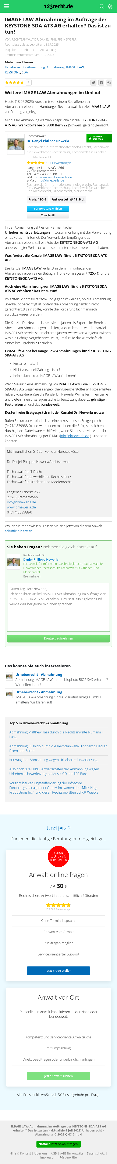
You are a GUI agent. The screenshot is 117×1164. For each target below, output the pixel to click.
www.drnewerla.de (21, 507)
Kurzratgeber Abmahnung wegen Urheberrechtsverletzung (53, 760)
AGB (54, 1153)
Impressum (48, 1157)
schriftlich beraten (18, 531)
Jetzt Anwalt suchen (58, 1076)
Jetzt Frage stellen (58, 971)
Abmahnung (55, 67)
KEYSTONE (12, 72)
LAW (80, 67)
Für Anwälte (68, 1157)
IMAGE (71, 67)
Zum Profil (48, 215)
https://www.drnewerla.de (53, 177)
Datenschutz (96, 1153)
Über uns (40, 1153)
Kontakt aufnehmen (58, 638)
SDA (25, 72)
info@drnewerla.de (50, 180)
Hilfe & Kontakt (20, 1153)
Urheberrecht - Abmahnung (25, 67)
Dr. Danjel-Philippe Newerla (48, 141)
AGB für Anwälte (72, 1153)
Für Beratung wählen (48, 208)
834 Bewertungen (58, 163)
